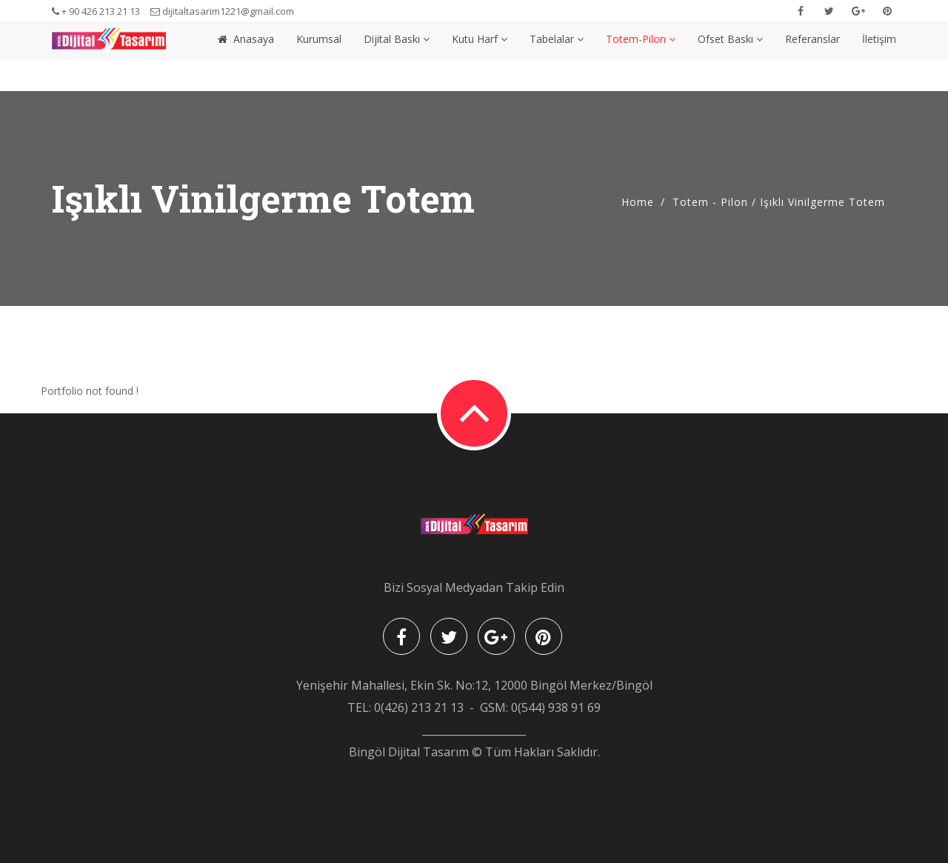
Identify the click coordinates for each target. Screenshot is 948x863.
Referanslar (812, 57)
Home (637, 202)
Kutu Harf (479, 57)
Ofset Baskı (730, 57)
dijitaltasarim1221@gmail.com (222, 11)
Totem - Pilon (710, 202)
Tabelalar (557, 57)
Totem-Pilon (640, 57)
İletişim (879, 57)
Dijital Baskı (397, 57)
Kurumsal (318, 57)
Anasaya (246, 57)
